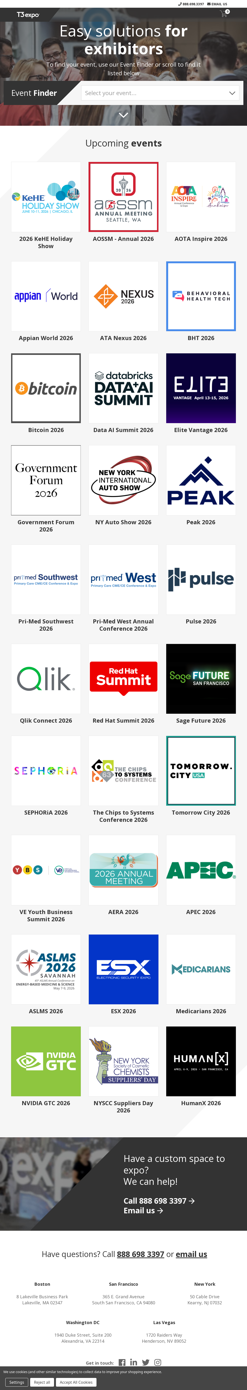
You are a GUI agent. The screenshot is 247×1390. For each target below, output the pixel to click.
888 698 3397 (140, 1254)
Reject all (42, 1382)
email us (191, 1254)
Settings (16, 1382)
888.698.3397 (191, 4)
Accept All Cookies (76, 1382)
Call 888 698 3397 (155, 1200)
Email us (139, 1210)
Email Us (217, 4)
